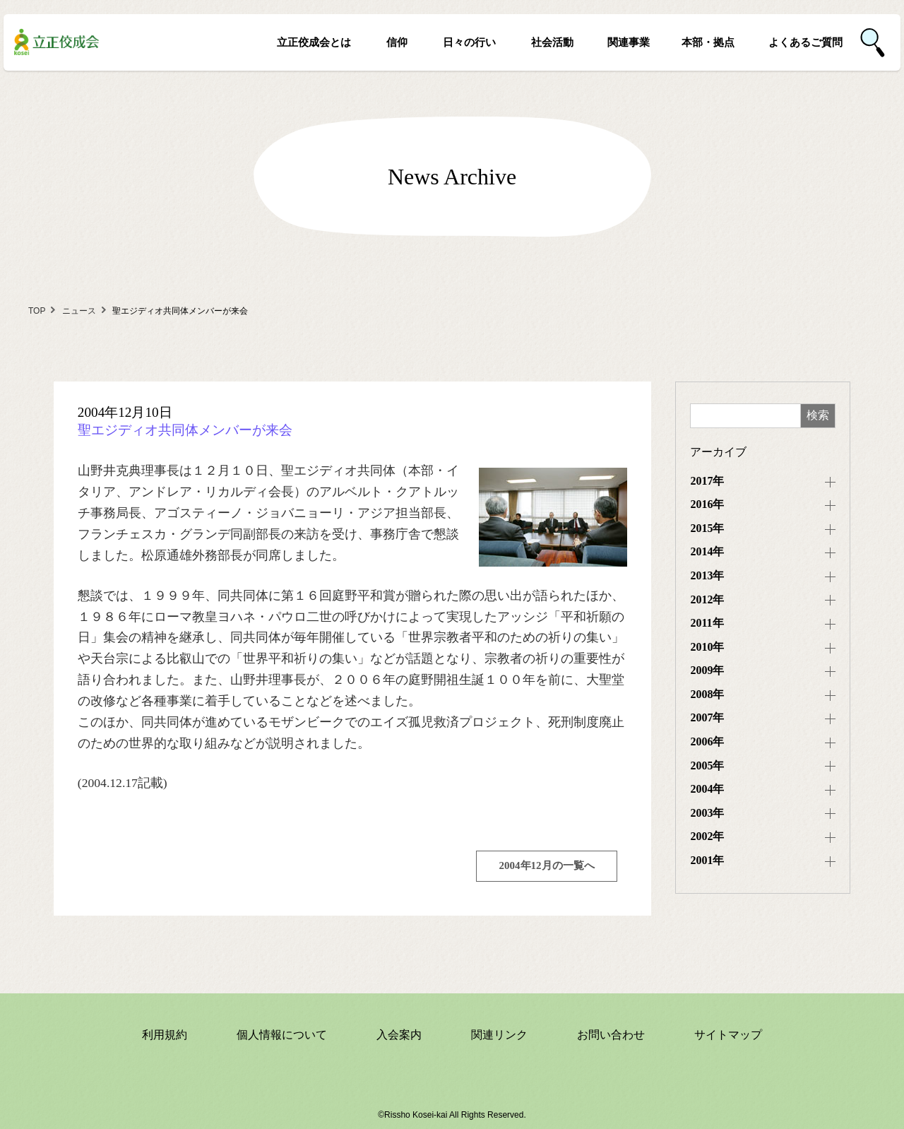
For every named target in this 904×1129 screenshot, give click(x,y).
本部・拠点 (708, 42)
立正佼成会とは (314, 42)
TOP (36, 311)
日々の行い (469, 42)
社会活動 (552, 42)
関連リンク (499, 1035)
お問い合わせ (611, 1035)
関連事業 (628, 42)
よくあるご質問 (805, 42)
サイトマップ (728, 1035)
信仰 (397, 42)
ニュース (79, 311)
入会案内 (399, 1035)
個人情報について (282, 1035)
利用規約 (164, 1035)
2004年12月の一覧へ (547, 865)
